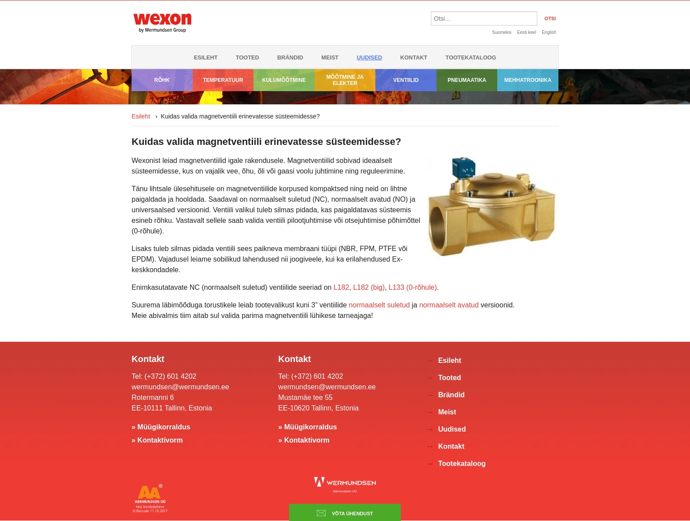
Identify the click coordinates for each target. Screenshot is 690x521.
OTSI (550, 18)
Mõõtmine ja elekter (345, 80)
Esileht (205, 57)
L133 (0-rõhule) (413, 287)
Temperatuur (223, 80)
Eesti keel (526, 32)
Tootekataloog (470, 57)
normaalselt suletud (379, 305)
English (549, 32)
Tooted (247, 57)
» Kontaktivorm (157, 440)
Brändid (290, 57)
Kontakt (414, 57)
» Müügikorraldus (161, 427)
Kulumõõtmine (284, 80)
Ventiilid (406, 80)
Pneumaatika (467, 80)
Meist (329, 57)
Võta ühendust (345, 513)
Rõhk (162, 80)
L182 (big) (369, 287)
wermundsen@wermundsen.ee (180, 387)
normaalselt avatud (449, 305)
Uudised (369, 57)
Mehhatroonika (527, 80)
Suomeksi (501, 32)
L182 (341, 287)
